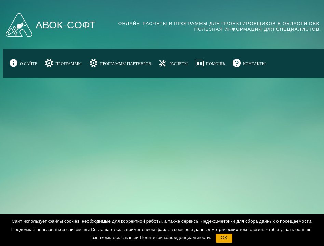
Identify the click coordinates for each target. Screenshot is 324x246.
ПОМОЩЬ (215, 63)
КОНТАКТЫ (254, 63)
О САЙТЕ (28, 63)
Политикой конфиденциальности (175, 237)
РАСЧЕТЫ (178, 63)
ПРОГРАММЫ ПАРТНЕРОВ (125, 63)
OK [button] (224, 237)
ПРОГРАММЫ (68, 63)
